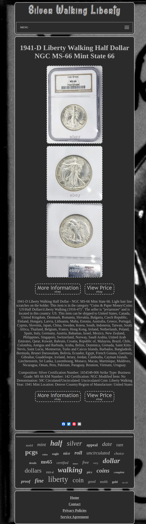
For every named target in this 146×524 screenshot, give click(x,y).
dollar (111, 461)
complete (119, 472)
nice (66, 453)
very (95, 463)
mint (41, 444)
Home (74, 497)
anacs (75, 463)
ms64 (29, 445)
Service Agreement (74, 517)
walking (70, 470)
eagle (55, 454)
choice (119, 453)
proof (25, 481)
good (91, 481)
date (107, 444)
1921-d (49, 472)
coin (78, 480)
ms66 (104, 482)
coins (103, 470)
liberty (58, 479)
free (85, 462)
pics (89, 472)
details (32, 463)
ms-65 (125, 482)
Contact (74, 504)
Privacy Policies (74, 510)
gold (115, 482)
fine (39, 481)
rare (119, 444)
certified (62, 463)
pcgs (31, 452)
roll (78, 453)
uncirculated (98, 453)
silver (74, 443)
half (56, 443)
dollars (33, 470)
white (45, 454)
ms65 (46, 462)
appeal (92, 445)
